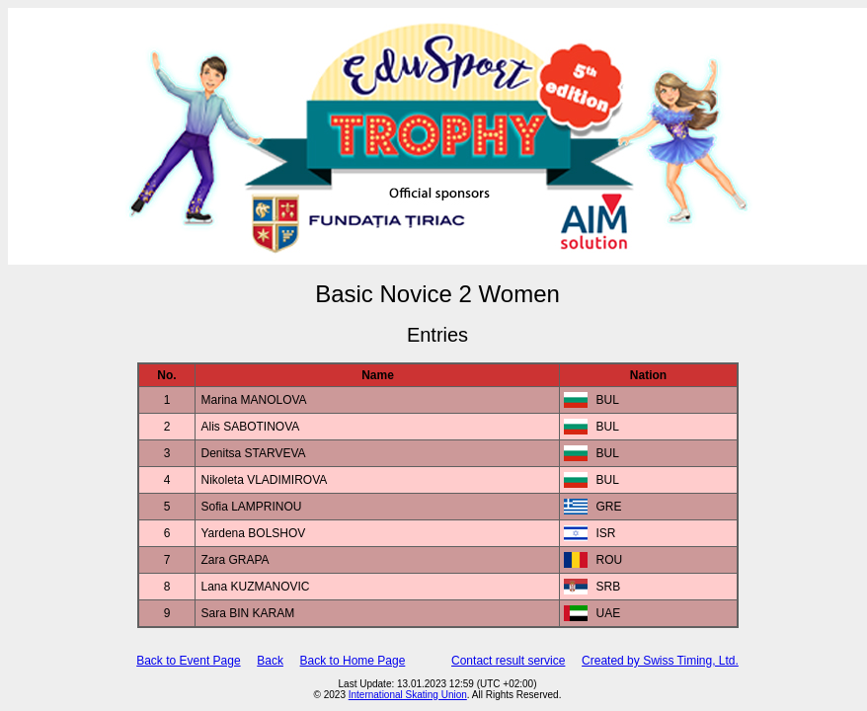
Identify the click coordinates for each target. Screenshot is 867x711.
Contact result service (508, 661)
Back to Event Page (188, 661)
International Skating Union (408, 694)
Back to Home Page (353, 661)
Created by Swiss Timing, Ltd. (660, 661)
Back (270, 661)
